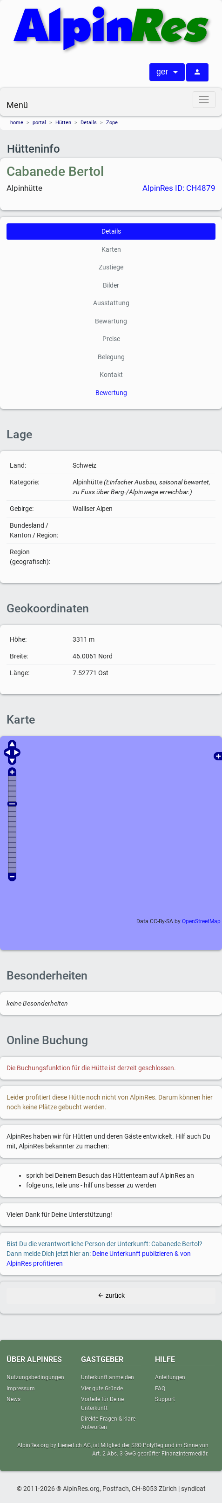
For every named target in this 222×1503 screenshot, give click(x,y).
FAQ (160, 1388)
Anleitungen (170, 1377)
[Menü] (204, 99)
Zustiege (111, 267)
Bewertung (111, 392)
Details (89, 123)
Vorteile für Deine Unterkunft (102, 1403)
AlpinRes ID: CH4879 (178, 188)
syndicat (193, 1488)
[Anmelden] (197, 72)
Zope (112, 123)
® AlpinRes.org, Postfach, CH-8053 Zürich (116, 1488)
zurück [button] (111, 1295)
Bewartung (111, 321)
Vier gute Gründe (102, 1388)
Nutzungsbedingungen (35, 1377)
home (16, 123)
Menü (17, 105)
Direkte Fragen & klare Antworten (108, 1423)
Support (165, 1399)
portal (39, 123)
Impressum (21, 1388)
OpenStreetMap (201, 921)
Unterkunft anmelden (107, 1377)
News (13, 1399)
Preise (111, 338)
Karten (111, 249)
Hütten (63, 123)
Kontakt (111, 374)
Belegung (111, 357)
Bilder (111, 285)
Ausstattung (111, 303)
